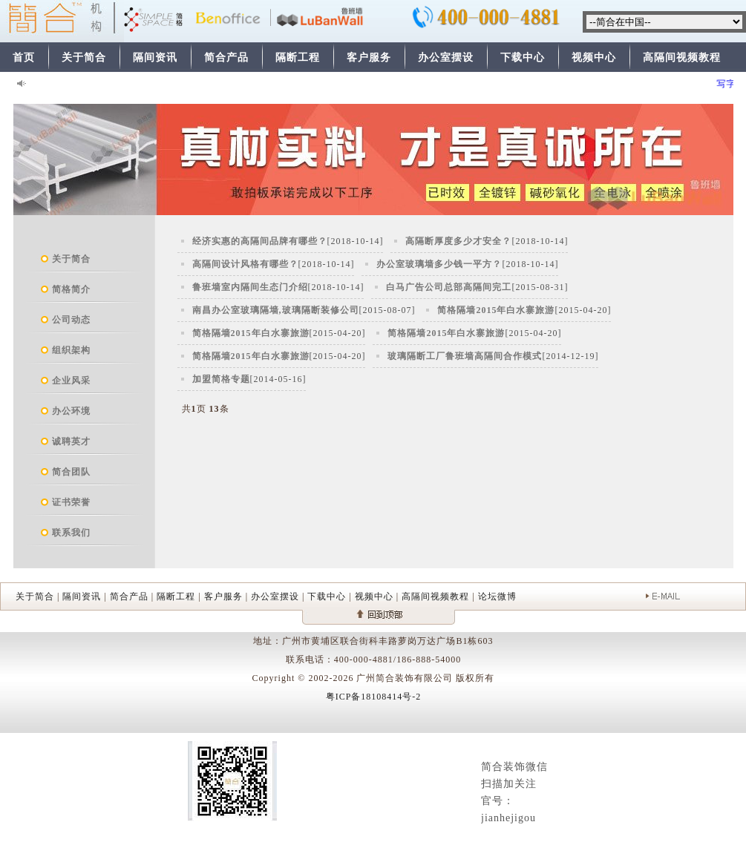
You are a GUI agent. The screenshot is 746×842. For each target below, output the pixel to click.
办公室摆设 (446, 57)
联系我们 (71, 532)
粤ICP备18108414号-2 (374, 696)
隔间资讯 (155, 57)
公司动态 (71, 320)
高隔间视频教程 (682, 57)
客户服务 (369, 57)
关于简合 (84, 57)
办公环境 (71, 411)
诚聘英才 (71, 441)
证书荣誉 (71, 502)
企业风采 (71, 380)
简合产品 (226, 57)
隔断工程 (297, 57)
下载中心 (522, 57)
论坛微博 (497, 596)
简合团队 (71, 472)
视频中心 (594, 57)
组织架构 (71, 350)
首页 (24, 57)
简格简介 (71, 289)
